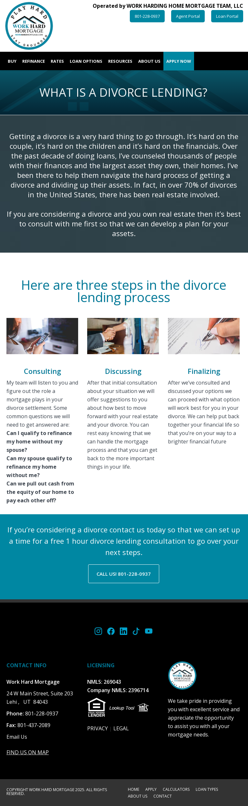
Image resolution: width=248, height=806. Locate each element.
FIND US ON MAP (27, 752)
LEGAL (121, 728)
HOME (133, 790)
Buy (12, 61)
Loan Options (86, 61)
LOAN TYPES (207, 790)
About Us (149, 61)
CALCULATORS (176, 790)
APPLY (151, 790)
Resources (120, 61)
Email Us (16, 736)
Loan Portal (227, 16)
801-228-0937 (147, 16)
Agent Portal (188, 16)
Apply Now (178, 61)
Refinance (33, 61)
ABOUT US (137, 796)
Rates (57, 61)
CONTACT (162, 796)
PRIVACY (97, 728)
